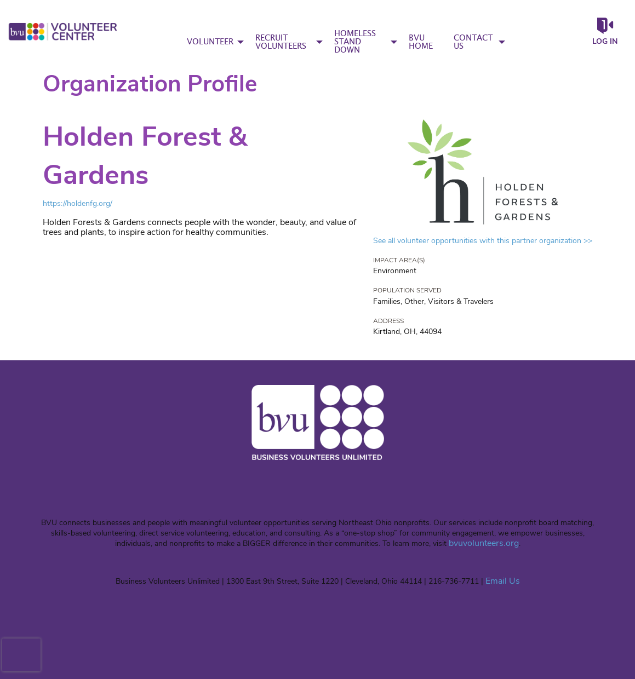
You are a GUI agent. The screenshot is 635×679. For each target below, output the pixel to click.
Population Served (407, 290)
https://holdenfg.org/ (77, 203)
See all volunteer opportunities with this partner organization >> (482, 240)
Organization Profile (150, 84)
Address (388, 321)
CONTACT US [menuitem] (473, 42)
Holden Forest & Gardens (145, 156)
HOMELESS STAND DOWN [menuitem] (355, 42)
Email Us (502, 581)
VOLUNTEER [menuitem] (210, 42)
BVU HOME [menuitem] (421, 42)
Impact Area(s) (399, 260)
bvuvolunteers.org (484, 543)
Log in (604, 41)
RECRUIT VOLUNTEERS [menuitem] (280, 42)
